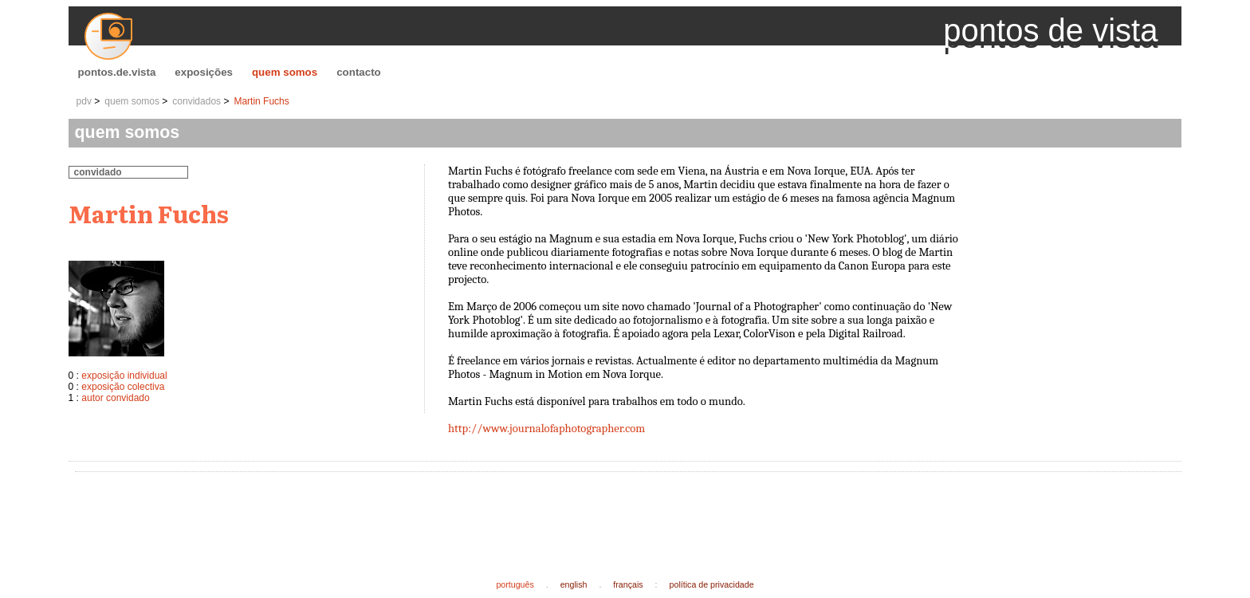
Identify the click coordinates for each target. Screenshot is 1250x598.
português (514, 584)
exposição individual (124, 375)
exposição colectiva (122, 386)
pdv (84, 101)
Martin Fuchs (261, 101)
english (574, 584)
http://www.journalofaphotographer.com (546, 428)
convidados (196, 101)
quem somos (284, 72)
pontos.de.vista (117, 72)
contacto (358, 72)
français (628, 584)
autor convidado (115, 397)
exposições (204, 72)
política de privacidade (712, 584)
